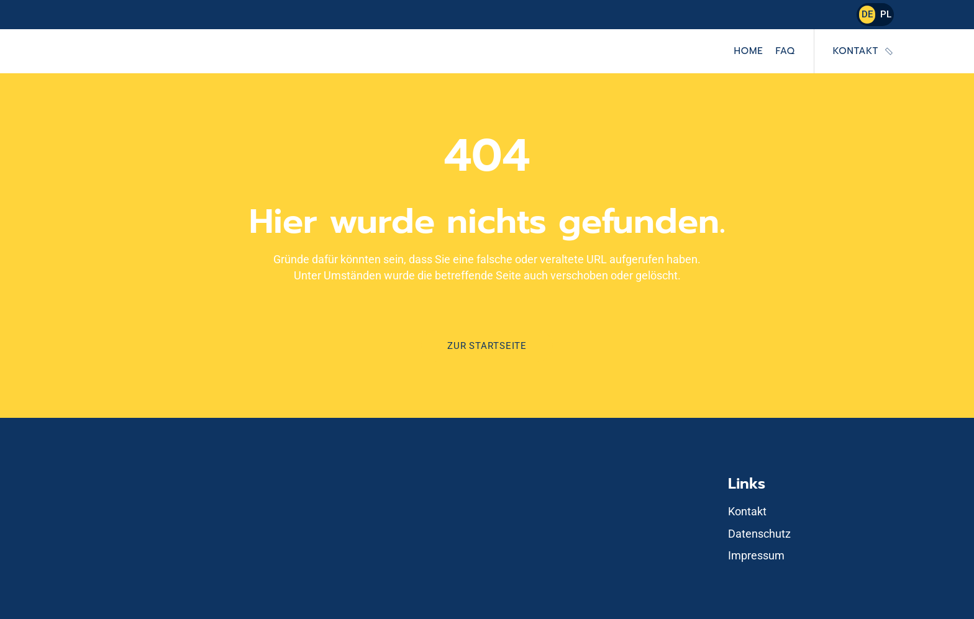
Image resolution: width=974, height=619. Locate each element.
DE (867, 14)
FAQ (784, 51)
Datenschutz (759, 533)
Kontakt (855, 51)
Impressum (756, 555)
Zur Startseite (487, 345)
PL (885, 14)
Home (748, 51)
